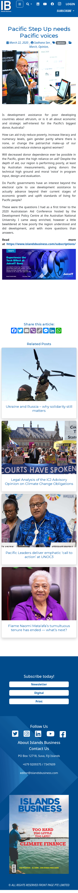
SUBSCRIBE (64, 11)
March (33, 47)
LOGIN (70, 4)
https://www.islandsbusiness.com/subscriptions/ (41, 244)
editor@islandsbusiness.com (39, 773)
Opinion (61, 43)
